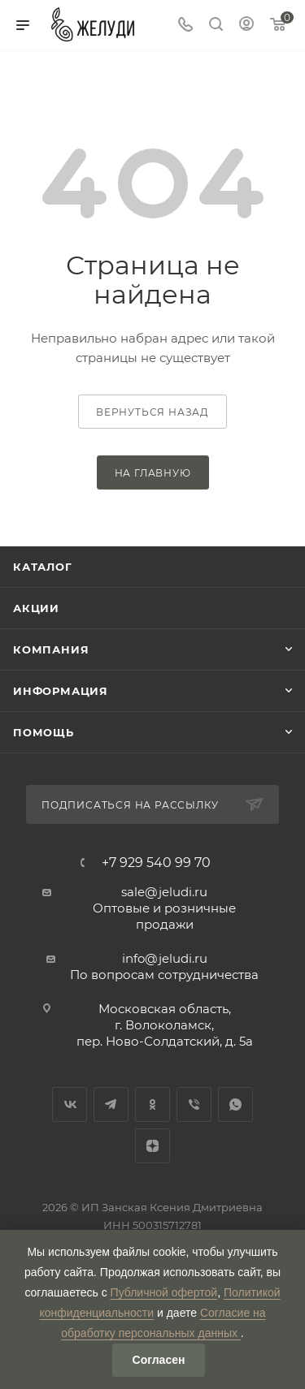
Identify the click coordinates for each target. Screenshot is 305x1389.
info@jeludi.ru (164, 958)
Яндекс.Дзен (152, 1145)
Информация (60, 690)
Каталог (42, 566)
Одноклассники (152, 1104)
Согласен (159, 1359)
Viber (193, 1104)
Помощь (43, 732)
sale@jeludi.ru (164, 891)
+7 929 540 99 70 (156, 862)
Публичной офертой (164, 1292)
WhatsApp (235, 1104)
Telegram (111, 1104)
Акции (36, 608)
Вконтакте (69, 1104)
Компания (51, 649)
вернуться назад (152, 412)
